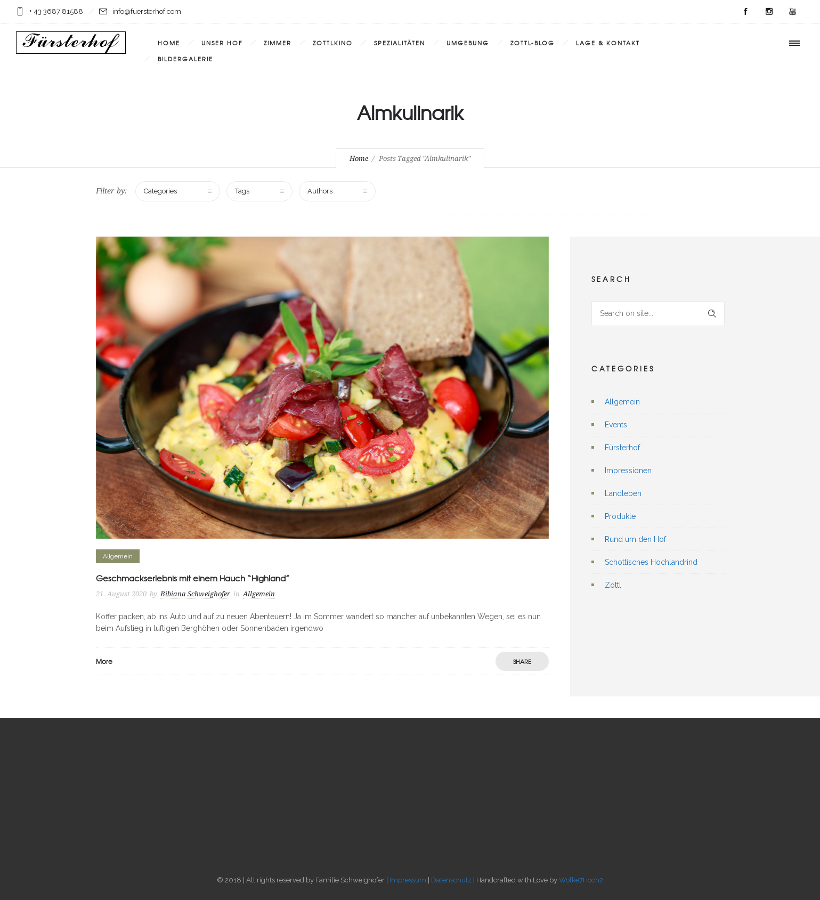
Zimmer (277, 42)
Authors (319, 191)
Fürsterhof (622, 447)
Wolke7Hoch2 (581, 880)
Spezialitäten (399, 42)
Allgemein (622, 402)
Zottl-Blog (532, 42)
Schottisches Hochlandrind (651, 562)
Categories (160, 191)
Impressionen (628, 470)
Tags (242, 191)
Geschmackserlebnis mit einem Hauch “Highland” (192, 578)
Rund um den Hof (635, 539)
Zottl (613, 585)
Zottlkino (333, 42)
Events (616, 424)
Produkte (620, 516)
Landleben (623, 493)
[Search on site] (658, 313)
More (104, 661)
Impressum (407, 880)
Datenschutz (451, 880)
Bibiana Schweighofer (195, 594)
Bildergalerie (185, 58)
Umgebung (467, 42)
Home (169, 42)
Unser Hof (221, 42)
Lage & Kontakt (608, 42)
